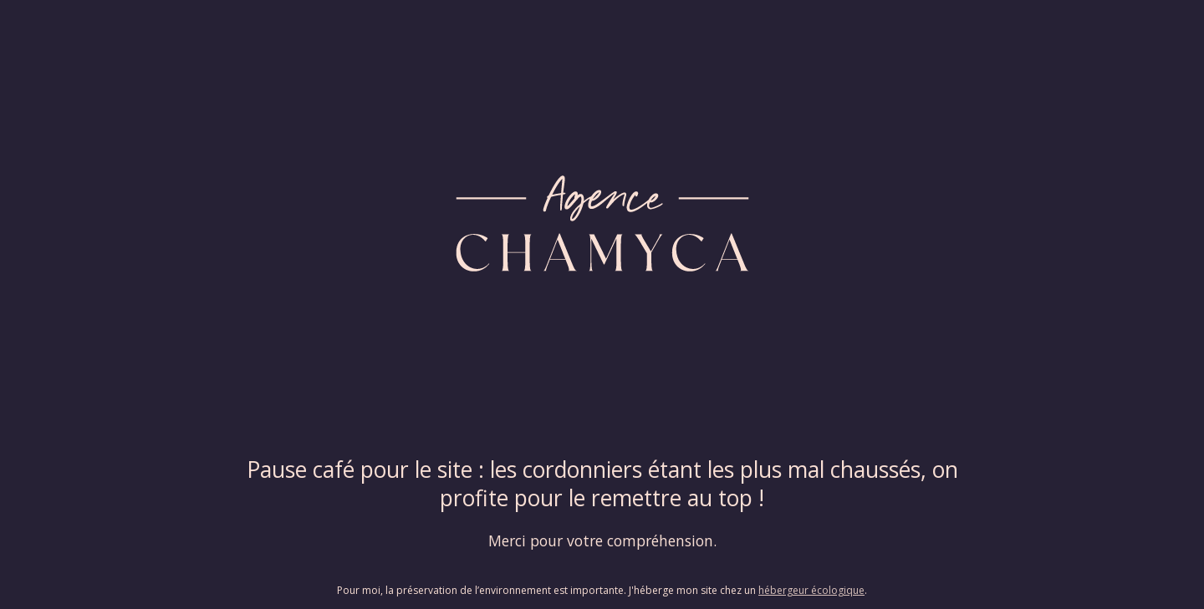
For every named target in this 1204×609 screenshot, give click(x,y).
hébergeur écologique (811, 590)
